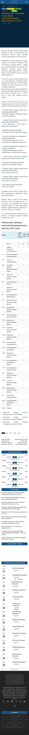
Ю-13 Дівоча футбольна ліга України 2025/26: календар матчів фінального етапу (13, 522)
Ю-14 (15, 433)
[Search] (27, 2)
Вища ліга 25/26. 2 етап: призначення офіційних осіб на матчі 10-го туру (14, 538)
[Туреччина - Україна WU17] (14, 457)
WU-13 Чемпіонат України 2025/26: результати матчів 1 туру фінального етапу (13, 498)
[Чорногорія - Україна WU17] (14, 462)
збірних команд (22, 56)
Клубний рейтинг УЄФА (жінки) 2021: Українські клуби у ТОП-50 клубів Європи (21, 442)
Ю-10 (7, 433)
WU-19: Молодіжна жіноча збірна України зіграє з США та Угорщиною (14, 517)
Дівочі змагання (11, 8)
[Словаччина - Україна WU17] (14, 468)
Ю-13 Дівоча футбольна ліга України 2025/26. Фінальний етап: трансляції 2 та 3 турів (13, 493)
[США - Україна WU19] (14, 479)
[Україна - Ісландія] (14, 473)
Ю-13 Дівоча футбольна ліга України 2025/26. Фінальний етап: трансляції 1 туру (13, 503)
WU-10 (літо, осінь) (19, 158)
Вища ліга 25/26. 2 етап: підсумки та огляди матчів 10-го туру (14, 512)
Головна (3, 6)
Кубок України (18, 8)
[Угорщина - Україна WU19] (14, 484)
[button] (2, 2)
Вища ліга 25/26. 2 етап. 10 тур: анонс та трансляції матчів (12, 527)
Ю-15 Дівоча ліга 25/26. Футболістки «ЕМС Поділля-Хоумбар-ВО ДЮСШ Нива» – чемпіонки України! (14, 533)
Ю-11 (11, 433)
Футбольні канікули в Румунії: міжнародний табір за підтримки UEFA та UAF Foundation (14, 508)
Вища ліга (4, 8)
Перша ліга (14, 10)
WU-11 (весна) (18, 164)
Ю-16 (19, 433)
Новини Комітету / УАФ (12, 6)
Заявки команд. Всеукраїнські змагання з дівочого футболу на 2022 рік (7, 442)
